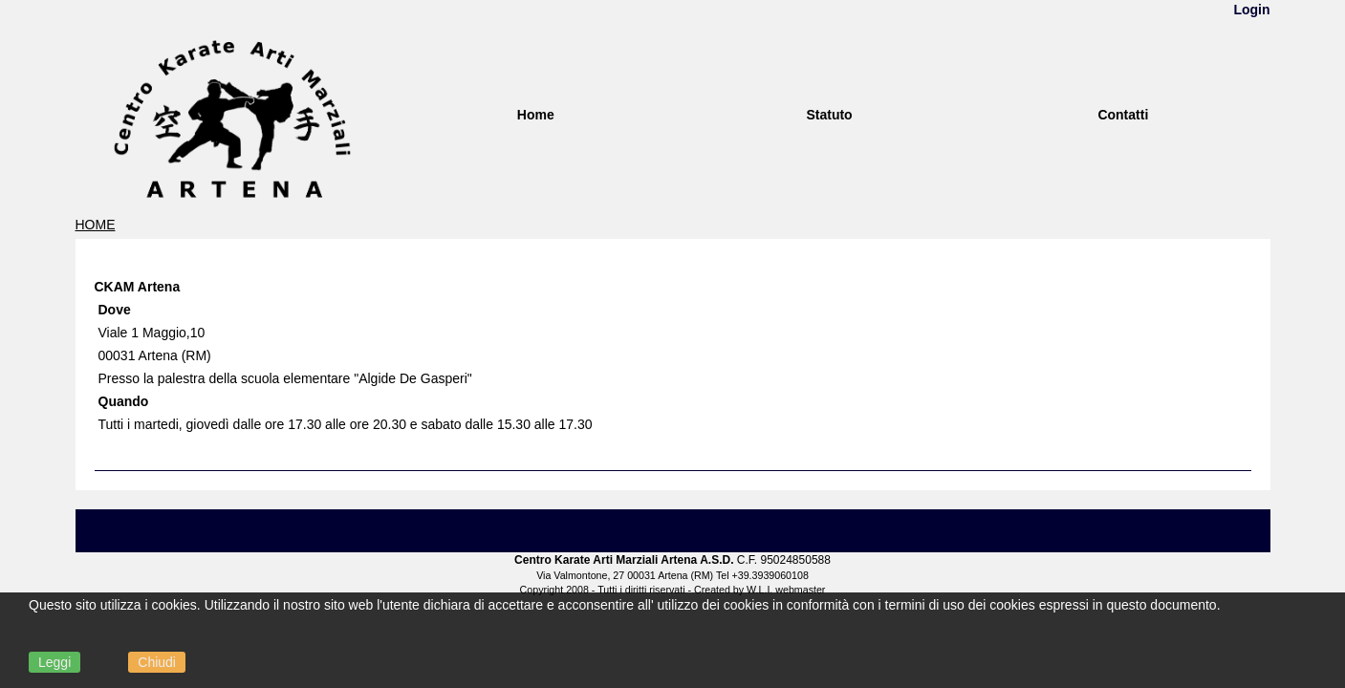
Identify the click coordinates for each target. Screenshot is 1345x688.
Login (1251, 9)
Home (535, 114)
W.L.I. (759, 589)
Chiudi (157, 662)
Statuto (829, 114)
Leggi (54, 662)
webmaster (800, 589)
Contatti (1122, 114)
